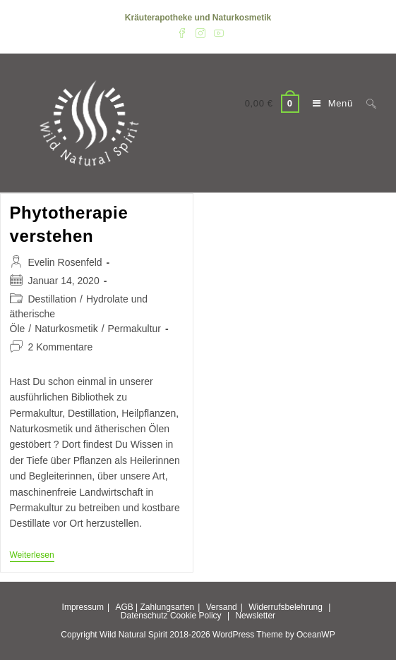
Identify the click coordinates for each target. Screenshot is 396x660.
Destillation (52, 299)
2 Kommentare (60, 347)
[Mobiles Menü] (329, 103)
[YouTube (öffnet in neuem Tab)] (217, 32)
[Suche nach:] (366, 103)
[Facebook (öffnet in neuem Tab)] (182, 32)
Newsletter (255, 616)
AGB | (126, 607)
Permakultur (134, 328)
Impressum (83, 607)
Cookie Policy (196, 616)
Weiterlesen (32, 556)
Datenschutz (144, 616)
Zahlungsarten (167, 607)
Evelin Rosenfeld (65, 262)
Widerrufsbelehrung (285, 607)
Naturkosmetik (66, 328)
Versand (221, 607)
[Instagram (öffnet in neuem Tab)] (200, 32)
